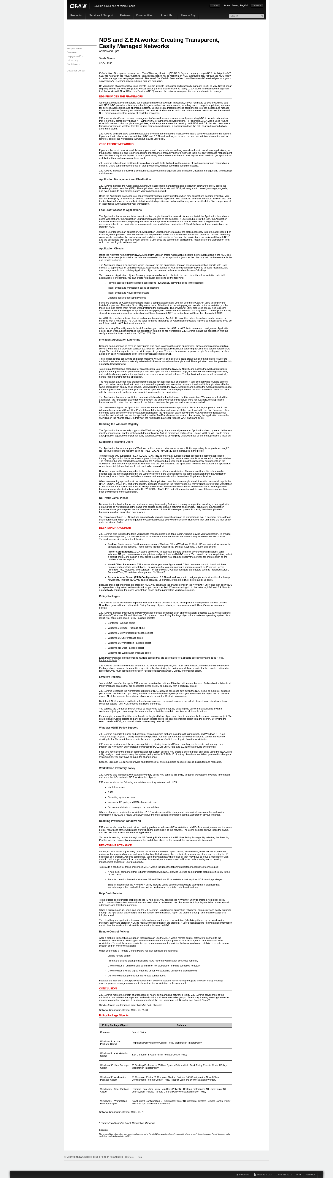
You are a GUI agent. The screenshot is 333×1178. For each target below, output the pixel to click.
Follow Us (244, 1174)
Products (76, 15)
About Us (166, 15)
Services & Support (101, 15)
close (320, 1174)
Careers (129, 1157)
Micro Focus (127, 6)
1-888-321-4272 (284, 1174)
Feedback (310, 1174)
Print (299, 1174)
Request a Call (264, 1174)
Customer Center (76, 70)
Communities (144, 15)
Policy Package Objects (112, 736)
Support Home (74, 48)
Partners (125, 15)
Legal (139, 1157)
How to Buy (188, 15)
